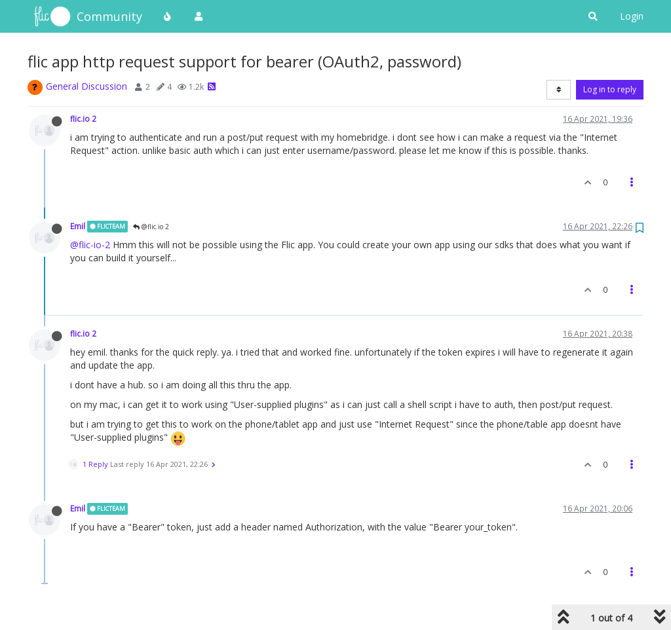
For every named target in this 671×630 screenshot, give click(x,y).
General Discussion (86, 86)
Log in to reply (609, 89)
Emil (77, 226)
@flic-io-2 (90, 244)
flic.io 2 (83, 118)
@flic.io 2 (151, 226)
